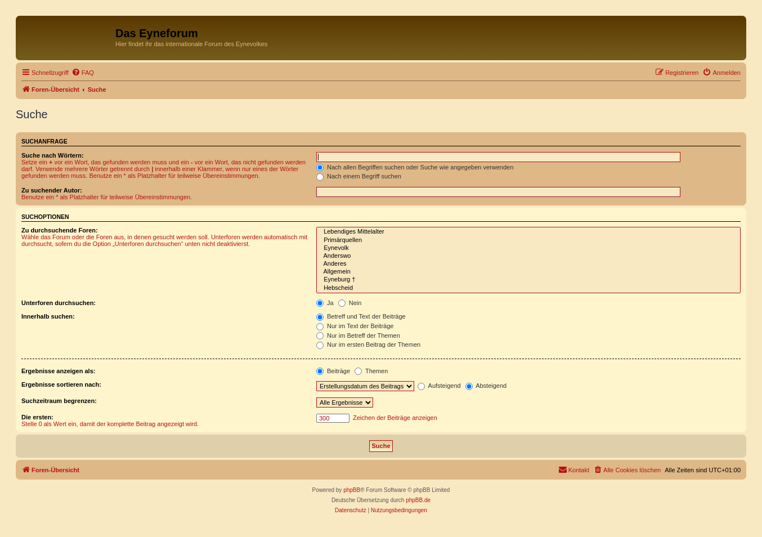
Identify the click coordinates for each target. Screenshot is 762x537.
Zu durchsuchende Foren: (59, 230)
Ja (325, 302)
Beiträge (333, 371)
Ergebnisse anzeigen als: (58, 371)
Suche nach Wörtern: (52, 155)
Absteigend (486, 385)
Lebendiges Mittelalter (528, 232)
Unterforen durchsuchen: (58, 302)
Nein (350, 302)
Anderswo (528, 256)
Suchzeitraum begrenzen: (59, 400)
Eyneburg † (528, 280)
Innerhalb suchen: (48, 316)
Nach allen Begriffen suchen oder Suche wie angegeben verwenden (414, 167)
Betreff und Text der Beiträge (361, 316)
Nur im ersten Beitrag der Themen (368, 344)
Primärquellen (528, 240)
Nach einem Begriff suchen (358, 176)
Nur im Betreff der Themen (358, 335)
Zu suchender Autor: (51, 190)
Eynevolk (528, 248)
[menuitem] (82, 72)
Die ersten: (37, 417)
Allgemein (528, 272)
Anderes (528, 264)
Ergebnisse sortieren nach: (61, 384)
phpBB (351, 490)
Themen (371, 371)
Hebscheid (528, 288)
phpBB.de (418, 500)
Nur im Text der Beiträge (354, 326)
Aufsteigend (439, 385)
